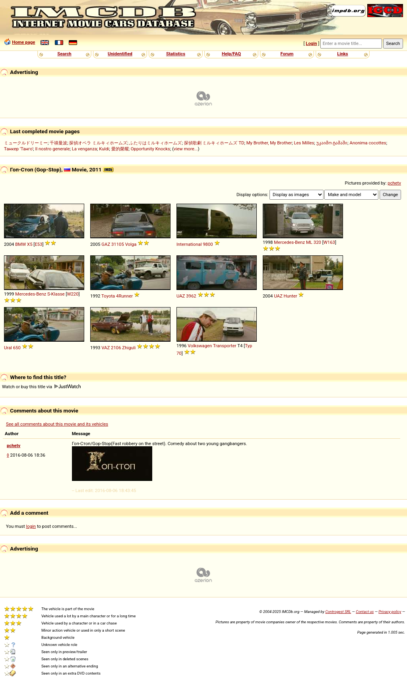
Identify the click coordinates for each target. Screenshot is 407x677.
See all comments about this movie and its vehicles (57, 424)
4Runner (124, 296)
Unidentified (120, 53)
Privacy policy (389, 611)
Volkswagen (200, 345)
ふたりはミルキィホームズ (155, 143)
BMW (20, 244)
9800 (208, 244)
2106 (116, 347)
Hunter (290, 296)
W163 (329, 242)
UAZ (180, 296)
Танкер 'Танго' (18, 149)
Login (311, 43)
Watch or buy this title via (41, 386)
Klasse (58, 294)
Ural (8, 347)
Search (64, 53)
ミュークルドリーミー (26, 143)
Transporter (224, 345)
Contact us (365, 611)
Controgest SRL (338, 611)
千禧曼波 (58, 143)
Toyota (108, 296)
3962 (191, 296)
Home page (23, 42)
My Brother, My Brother (269, 143)
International (189, 244)
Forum (287, 53)
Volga (131, 244)
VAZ (105, 347)
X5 (29, 244)
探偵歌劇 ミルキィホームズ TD (214, 143)
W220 (72, 294)
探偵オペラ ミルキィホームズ (98, 143)
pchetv (394, 183)
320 (317, 242)
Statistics (175, 53)
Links (342, 53)
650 (17, 347)
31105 (117, 244)
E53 (38, 244)
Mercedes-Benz (289, 242)
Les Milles (304, 143)
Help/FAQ (231, 53)
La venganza (84, 149)
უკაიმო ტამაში (332, 143)
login (31, 526)
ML (309, 242)
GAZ (105, 244)
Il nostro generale (52, 149)
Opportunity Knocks (150, 149)
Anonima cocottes (368, 143)
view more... (186, 149)
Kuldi (104, 149)
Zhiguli (129, 347)
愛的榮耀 (120, 149)
